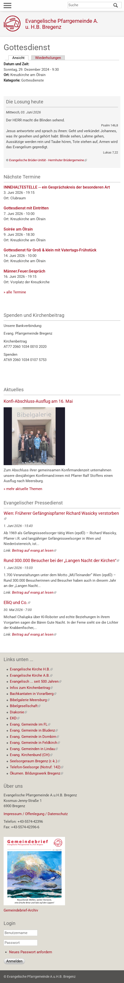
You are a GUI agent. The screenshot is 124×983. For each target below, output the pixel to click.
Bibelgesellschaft (25, 706)
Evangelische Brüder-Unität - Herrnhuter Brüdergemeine (48, 160)
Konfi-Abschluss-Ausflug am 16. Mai (38, 401)
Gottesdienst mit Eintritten (26, 208)
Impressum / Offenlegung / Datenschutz (36, 814)
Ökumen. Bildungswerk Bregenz (36, 773)
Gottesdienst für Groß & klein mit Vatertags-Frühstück (50, 250)
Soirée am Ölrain (18, 229)
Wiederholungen (48, 58)
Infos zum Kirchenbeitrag (31, 688)
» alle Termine (15, 292)
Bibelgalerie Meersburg (30, 700)
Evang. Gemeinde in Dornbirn (34, 736)
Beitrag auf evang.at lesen (34, 550)
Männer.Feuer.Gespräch (24, 271)
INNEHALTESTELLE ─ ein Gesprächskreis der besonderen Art (57, 187)
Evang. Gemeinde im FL (30, 724)
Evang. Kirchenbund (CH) (31, 755)
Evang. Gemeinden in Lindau (34, 749)
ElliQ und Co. (17, 602)
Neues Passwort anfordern (30, 952)
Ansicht (20, 58)
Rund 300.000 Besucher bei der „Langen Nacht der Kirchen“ (61, 560)
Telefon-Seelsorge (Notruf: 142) (36, 767)
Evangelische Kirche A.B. (31, 675)
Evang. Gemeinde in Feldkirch (35, 742)
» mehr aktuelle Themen (23, 489)
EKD (15, 718)
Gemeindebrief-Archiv (21, 910)
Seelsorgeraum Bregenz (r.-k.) (35, 761)
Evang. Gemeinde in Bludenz (34, 730)
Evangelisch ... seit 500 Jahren (35, 681)
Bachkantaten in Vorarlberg (33, 694)
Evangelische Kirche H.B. (31, 669)
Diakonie (18, 712)
